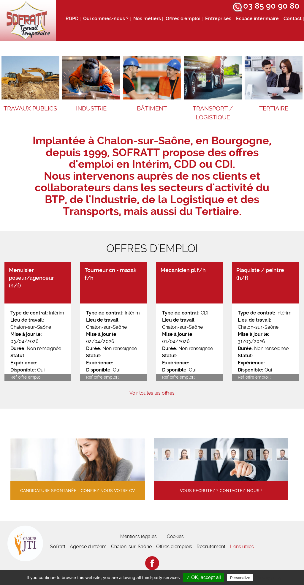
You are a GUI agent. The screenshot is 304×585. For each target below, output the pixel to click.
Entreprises (218, 18)
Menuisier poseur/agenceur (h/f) (31, 278)
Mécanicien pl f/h (183, 270)
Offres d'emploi (183, 18)
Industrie (91, 108)
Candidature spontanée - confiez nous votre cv (77, 490)
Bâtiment (152, 108)
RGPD (72, 18)
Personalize (240, 577)
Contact (293, 18)
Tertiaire (273, 108)
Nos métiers (147, 18)
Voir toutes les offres (152, 393)
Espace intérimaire (257, 18)
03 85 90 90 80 (271, 6)
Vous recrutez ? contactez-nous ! (221, 490)
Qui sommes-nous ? (106, 18)
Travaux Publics (30, 108)
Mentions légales (138, 536)
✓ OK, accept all (203, 577)
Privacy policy (269, 577)
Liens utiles (242, 546)
